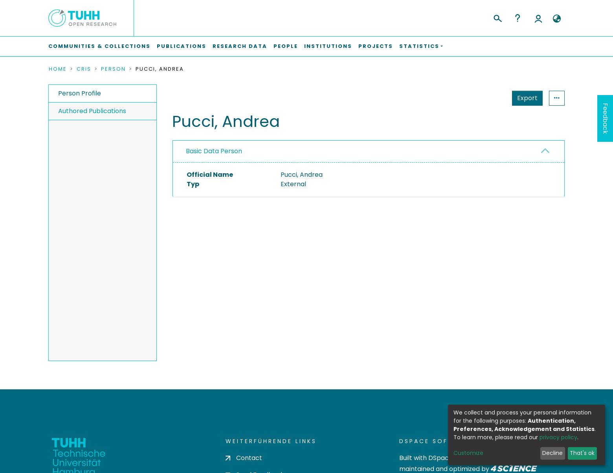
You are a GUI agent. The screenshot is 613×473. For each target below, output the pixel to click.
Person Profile (79, 93)
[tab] (368, 152)
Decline (552, 453)
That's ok (582, 453)
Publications (181, 46)
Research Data (240, 46)
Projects (375, 46)
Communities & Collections (99, 46)
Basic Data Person (214, 151)
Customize (468, 453)
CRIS (84, 69)
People (285, 46)
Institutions (328, 46)
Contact (244, 457)
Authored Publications (92, 111)
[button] (557, 19)
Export (527, 98)
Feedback (605, 118)
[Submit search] (497, 17)
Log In (538, 18)
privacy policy (558, 437)
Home (58, 69)
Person (113, 69)
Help (517, 18)
